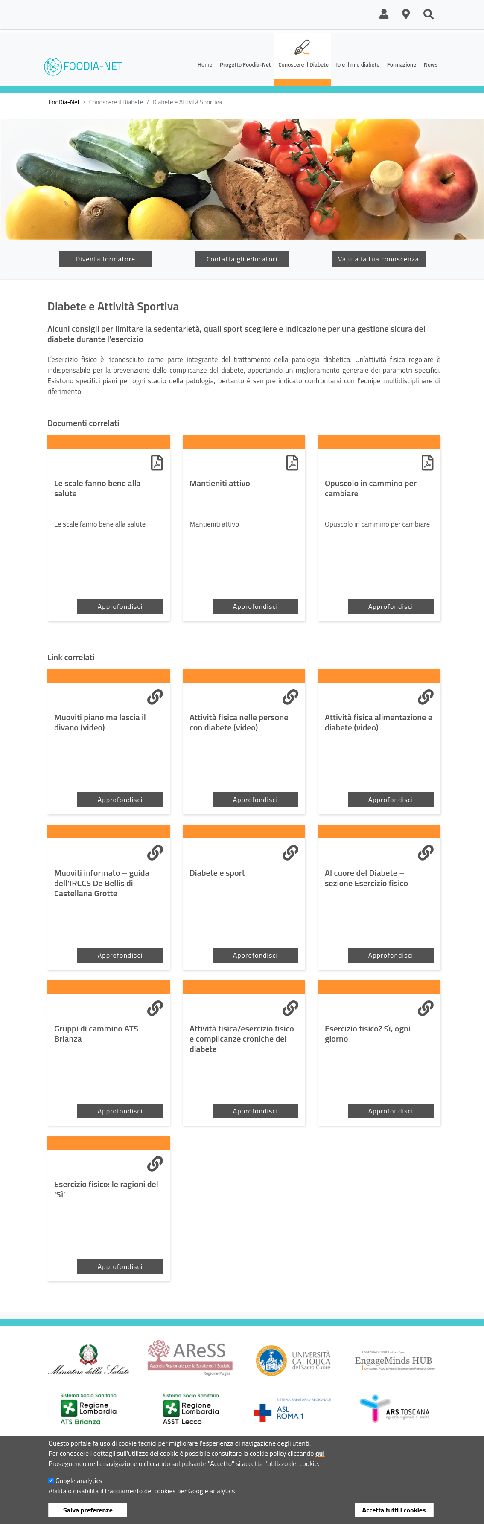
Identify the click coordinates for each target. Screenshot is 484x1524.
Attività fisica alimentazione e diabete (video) (378, 722)
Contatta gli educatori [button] (242, 259)
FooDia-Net (64, 102)
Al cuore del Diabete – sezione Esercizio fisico (366, 878)
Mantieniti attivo (220, 483)
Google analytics (78, 1480)
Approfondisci (120, 606)
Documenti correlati (83, 423)
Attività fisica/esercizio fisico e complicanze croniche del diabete (242, 1038)
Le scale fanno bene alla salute (97, 488)
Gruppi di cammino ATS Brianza (96, 1033)
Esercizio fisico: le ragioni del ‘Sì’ (106, 1189)
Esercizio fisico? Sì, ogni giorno (368, 1033)
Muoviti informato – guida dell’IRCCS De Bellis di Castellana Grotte (101, 883)
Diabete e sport (217, 873)
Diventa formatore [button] (105, 259)
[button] (384, 15)
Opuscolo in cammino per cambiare (371, 488)
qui (320, 1453)
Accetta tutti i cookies (394, 1510)
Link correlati (71, 657)
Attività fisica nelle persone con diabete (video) (239, 722)
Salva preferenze (88, 1510)
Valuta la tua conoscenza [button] (378, 259)
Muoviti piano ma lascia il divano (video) (100, 722)
